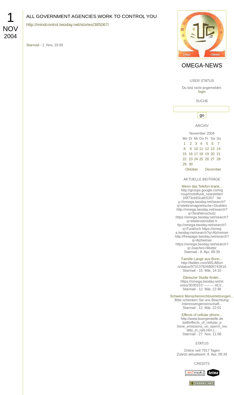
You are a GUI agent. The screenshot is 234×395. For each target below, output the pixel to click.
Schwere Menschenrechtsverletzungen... (202, 296)
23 (191, 159)
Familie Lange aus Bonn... (201, 259)
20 (212, 154)
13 (212, 149)
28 (219, 159)
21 (219, 154)
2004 (10, 36)
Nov (10, 29)
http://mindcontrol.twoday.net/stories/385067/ (67, 24)
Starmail (32, 45)
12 (207, 149)
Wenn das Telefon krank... (202, 186)
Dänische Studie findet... (202, 277)
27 (212, 159)
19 (207, 154)
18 (201, 154)
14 (219, 149)
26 (207, 159)
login (201, 91)
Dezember (213, 169)
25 (201, 159)
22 (185, 159)
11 (201, 149)
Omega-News (201, 65)
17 (196, 154)
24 (196, 159)
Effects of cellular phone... (202, 315)
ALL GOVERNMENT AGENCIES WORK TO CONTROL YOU (91, 16)
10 (196, 149)
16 (191, 154)
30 (191, 164)
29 (185, 164)
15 (185, 154)
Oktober (191, 169)
